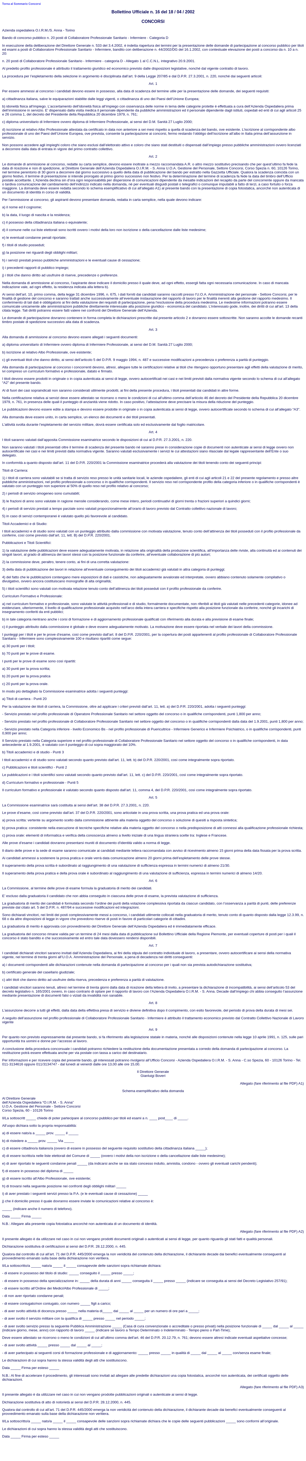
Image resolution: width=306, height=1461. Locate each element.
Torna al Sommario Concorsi (21, 3)
